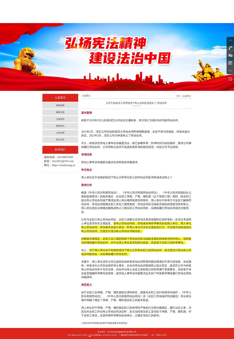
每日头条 (60, 140)
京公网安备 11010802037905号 (102, 335)
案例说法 (60, 126)
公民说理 (60, 133)
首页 (178, 96)
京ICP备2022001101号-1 (78, 335)
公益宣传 (60, 119)
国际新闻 (60, 105)
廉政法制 (60, 112)
